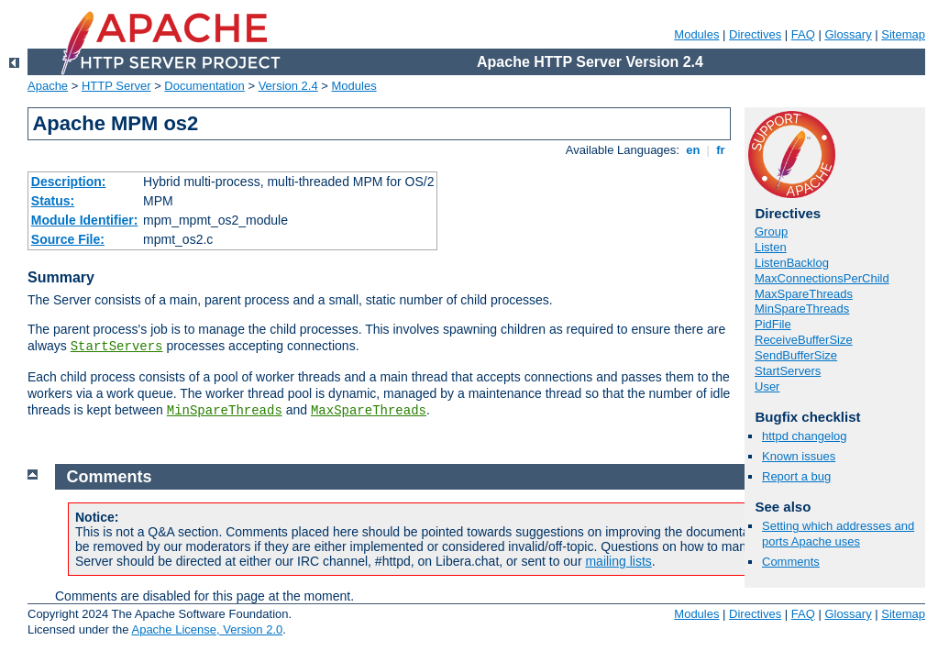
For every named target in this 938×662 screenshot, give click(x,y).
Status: (52, 200)
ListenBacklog (792, 263)
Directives (755, 34)
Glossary (847, 34)
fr (721, 150)
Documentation (204, 86)
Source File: (68, 239)
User (767, 386)
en (693, 150)
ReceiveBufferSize (804, 340)
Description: (68, 181)
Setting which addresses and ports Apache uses (838, 533)
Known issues (798, 456)
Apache (48, 86)
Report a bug (796, 476)
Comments (791, 561)
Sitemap (903, 34)
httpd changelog (804, 436)
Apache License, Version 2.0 (206, 629)
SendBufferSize (796, 355)
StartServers (117, 346)
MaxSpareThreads (368, 410)
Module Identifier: (84, 220)
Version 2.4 (288, 86)
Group (771, 231)
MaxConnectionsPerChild (822, 278)
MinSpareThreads (224, 410)
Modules (696, 34)
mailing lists (618, 561)
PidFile (773, 324)
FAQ (803, 34)
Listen (771, 247)
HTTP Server (116, 86)
